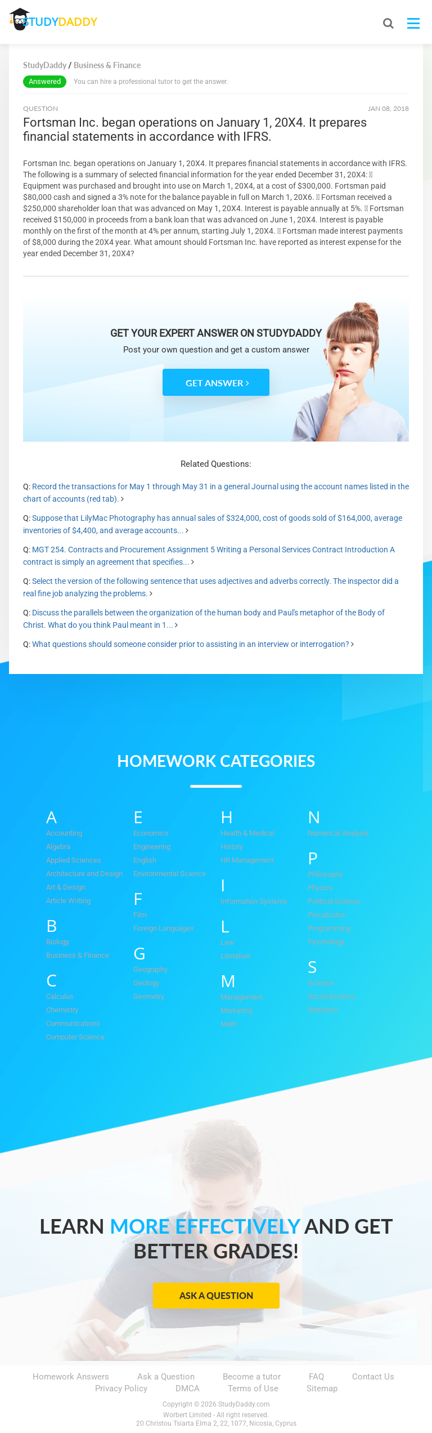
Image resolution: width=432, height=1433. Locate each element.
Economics (151, 833)
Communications (73, 1023)
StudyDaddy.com (244, 1404)
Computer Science (75, 1037)
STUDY (69, 22)
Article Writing (68, 900)
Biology (57, 942)
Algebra (58, 846)
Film (140, 914)
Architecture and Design (84, 873)
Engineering (151, 846)
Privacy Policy (121, 1388)
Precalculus (326, 914)
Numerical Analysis (338, 833)
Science (321, 983)
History (231, 846)
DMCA (188, 1388)
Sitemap (322, 1388)
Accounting (64, 833)
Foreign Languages (163, 928)
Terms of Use (253, 1388)
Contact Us (373, 1377)
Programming (329, 928)
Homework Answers (71, 1377)
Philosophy (325, 874)
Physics (320, 887)
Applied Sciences (73, 860)
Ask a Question (216, 1295)
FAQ (316, 1377)
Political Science (334, 901)
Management (241, 997)
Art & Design (66, 887)
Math (228, 1024)
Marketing (236, 1010)
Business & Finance (77, 955)
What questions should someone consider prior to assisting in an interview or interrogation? (190, 644)
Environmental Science (169, 873)
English (144, 860)
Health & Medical (247, 833)
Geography (150, 969)
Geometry (148, 996)
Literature (235, 956)
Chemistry (62, 1010)
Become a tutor (252, 1377)
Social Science (331, 996)
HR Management (247, 860)
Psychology (326, 942)
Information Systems (253, 901)
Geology (146, 983)
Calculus (60, 996)
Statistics (323, 1010)
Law (227, 942)
